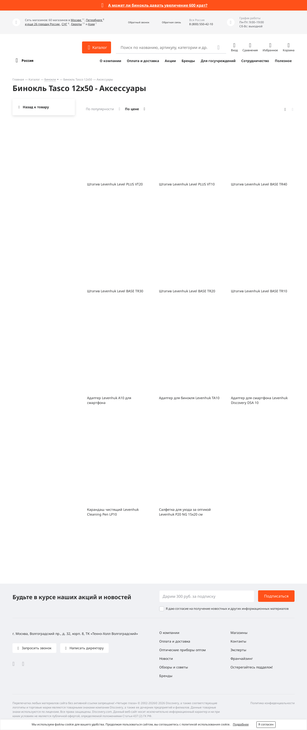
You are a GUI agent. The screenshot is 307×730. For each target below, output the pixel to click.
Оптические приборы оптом (182, 650)
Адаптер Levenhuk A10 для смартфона (109, 400)
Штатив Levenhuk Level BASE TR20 (187, 291)
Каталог (34, 79)
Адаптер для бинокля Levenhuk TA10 (189, 398)
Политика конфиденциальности (272, 703)
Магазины (239, 632)
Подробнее (241, 724)
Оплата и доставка (143, 60)
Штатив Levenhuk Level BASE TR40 (259, 184)
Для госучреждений (218, 60)
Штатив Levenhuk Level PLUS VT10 (187, 184)
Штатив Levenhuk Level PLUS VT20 (115, 184)
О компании (110, 60)
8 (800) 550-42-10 (201, 24)
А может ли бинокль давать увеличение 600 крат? (157, 5)
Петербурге (94, 20)
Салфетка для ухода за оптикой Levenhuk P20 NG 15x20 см (185, 512)
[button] (133, 22)
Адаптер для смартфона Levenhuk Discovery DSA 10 (259, 400)
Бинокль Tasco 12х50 (77, 79)
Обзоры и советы (173, 667)
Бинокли (50, 79)
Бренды (188, 60)
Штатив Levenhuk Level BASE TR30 (115, 291)
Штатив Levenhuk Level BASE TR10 (259, 291)
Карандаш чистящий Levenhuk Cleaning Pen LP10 (113, 512)
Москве (76, 20)
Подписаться (276, 596)
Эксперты (238, 650)
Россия (27, 60)
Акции (170, 60)
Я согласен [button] (266, 724)
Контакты (238, 641)
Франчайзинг (241, 658)
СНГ (64, 24)
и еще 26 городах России (42, 24)
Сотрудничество (255, 60)
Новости (166, 658)
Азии (91, 24)
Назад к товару (36, 107)
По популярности (100, 109)
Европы (76, 24)
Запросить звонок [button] (36, 648)
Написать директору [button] (86, 648)
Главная (18, 79)
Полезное (283, 60)
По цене (132, 109)
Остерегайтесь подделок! (251, 667)
